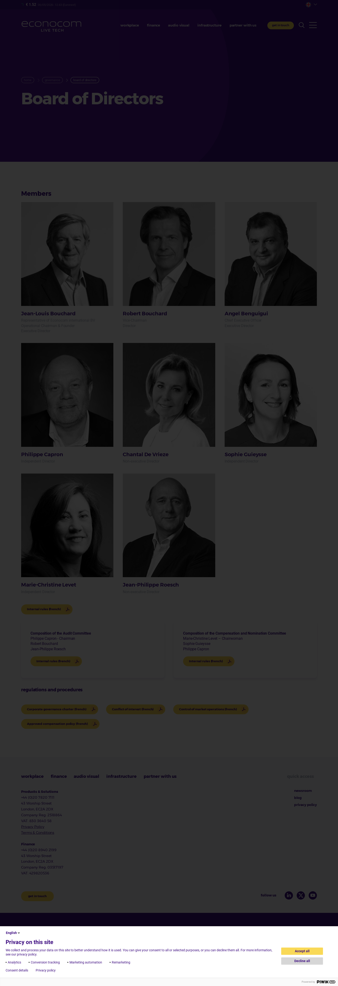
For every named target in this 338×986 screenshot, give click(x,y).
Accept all (302, 951)
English (13, 933)
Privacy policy (46, 970)
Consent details (17, 970)
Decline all (302, 961)
